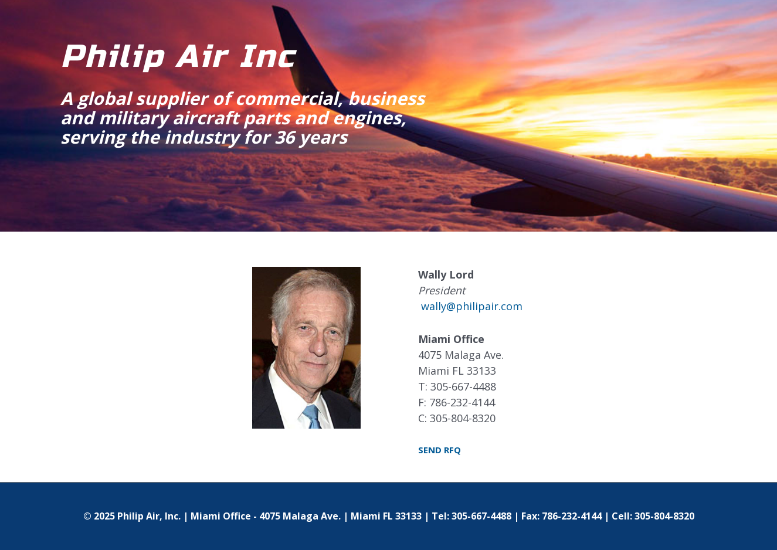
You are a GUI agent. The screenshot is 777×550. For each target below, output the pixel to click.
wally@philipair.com (471, 306)
